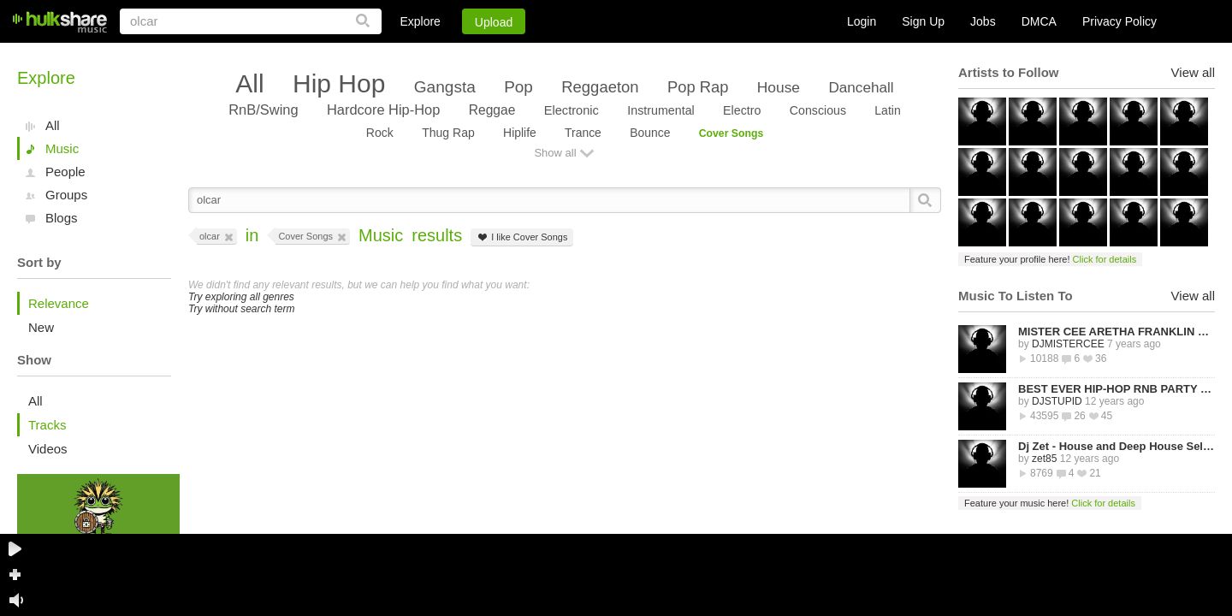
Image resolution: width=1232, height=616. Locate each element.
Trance (583, 132)
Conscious (818, 110)
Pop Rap (697, 87)
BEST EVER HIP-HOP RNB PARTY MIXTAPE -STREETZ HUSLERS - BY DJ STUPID (1116, 388)
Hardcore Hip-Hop (383, 109)
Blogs (61, 217)
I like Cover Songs (522, 237)
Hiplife (519, 132)
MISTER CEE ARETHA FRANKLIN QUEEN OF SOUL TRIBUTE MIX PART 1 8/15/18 (1116, 331)
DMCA (1039, 21)
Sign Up (923, 21)
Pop (518, 87)
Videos (48, 448)
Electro (742, 110)
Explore (420, 21)
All (52, 125)
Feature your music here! (1049, 503)
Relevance (58, 303)
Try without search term (241, 309)
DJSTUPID (1057, 401)
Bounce (650, 132)
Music (62, 148)
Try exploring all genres (241, 297)
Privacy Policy (1119, 21)
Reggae (492, 110)
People (65, 171)
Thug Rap (448, 132)
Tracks (47, 425)
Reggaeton (599, 87)
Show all (555, 152)
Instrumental (661, 110)
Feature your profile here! (1050, 259)
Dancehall (860, 87)
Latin (887, 110)
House (778, 87)
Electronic (571, 110)
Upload (493, 22)
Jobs (983, 21)
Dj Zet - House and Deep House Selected (1116, 446)
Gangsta (445, 87)
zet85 (1044, 459)
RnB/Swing (263, 109)
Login (861, 21)
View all (1193, 72)
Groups (66, 194)
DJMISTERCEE (1068, 344)
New (41, 327)
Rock (380, 132)
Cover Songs (731, 133)
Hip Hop (339, 83)
